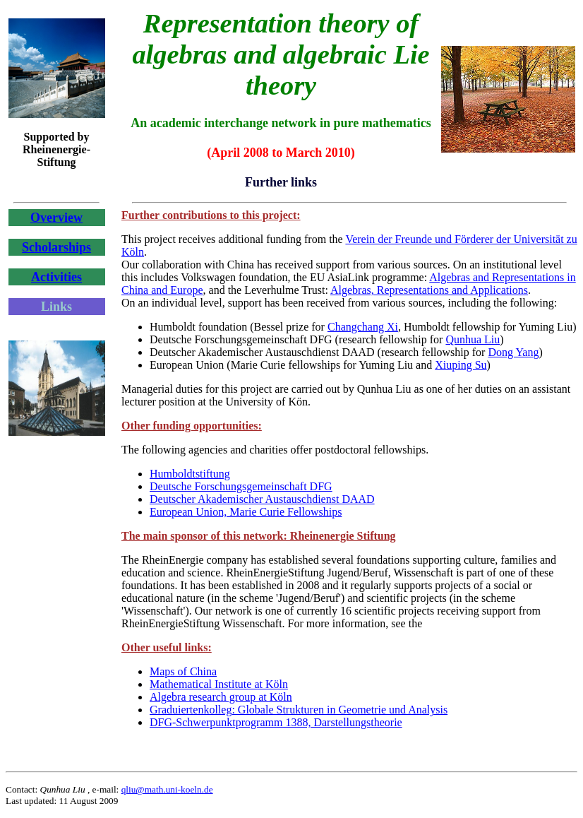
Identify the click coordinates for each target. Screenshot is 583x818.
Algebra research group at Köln (221, 697)
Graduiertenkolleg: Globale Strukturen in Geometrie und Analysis (298, 710)
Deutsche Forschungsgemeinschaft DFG (241, 486)
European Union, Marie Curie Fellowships (246, 512)
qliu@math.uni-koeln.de (167, 789)
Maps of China (183, 671)
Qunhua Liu (472, 339)
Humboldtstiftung (190, 474)
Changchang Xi (362, 327)
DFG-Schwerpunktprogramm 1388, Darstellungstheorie (276, 722)
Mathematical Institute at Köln (219, 684)
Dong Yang (513, 352)
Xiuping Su (460, 365)
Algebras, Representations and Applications (429, 290)
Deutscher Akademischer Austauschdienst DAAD (262, 499)
